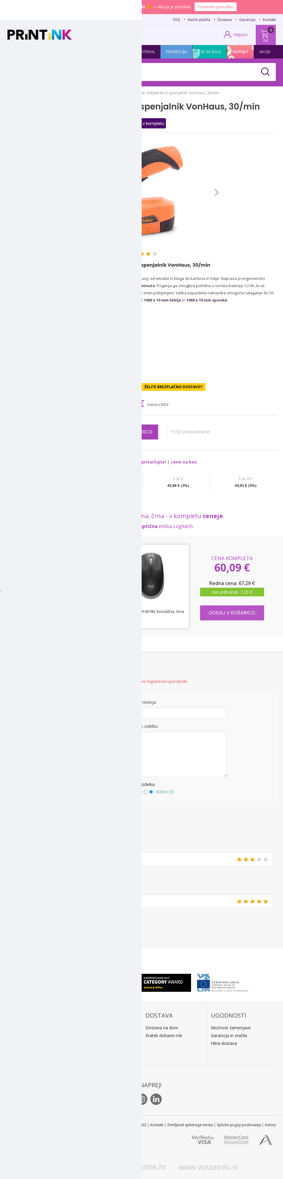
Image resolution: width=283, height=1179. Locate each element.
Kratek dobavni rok (164, 1035)
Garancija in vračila (229, 1035)
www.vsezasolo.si (208, 1167)
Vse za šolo (209, 51)
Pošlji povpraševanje (194, 431)
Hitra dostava (224, 1043)
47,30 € (129, 403)
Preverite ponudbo (216, 7)
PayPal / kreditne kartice (103, 1043)
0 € (265, 40)
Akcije (265, 51)
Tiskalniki (96, 51)
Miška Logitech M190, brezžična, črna (151, 611)
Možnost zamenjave (231, 1027)
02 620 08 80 (66, 19)
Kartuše (21, 51)
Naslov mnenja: (141, 702)
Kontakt (269, 19)
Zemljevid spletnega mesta (190, 1124)
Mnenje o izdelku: (141, 726)
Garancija (247, 19)
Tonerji (47, 51)
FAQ (176, 19)
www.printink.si (72, 1167)
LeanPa (87, 1051)
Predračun (90, 1035)
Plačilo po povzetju (98, 1027)
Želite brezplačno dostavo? (173, 386)
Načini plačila (199, 19)
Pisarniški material (136, 51)
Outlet (240, 51)
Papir (70, 51)
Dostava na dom (162, 1027)
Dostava (225, 19)
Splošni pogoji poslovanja (239, 1124)
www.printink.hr (139, 1167)
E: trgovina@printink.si (36, 1052)
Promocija (176, 51)
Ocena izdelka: (141, 784)
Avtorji (270, 1124)
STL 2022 (138, 1124)
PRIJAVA (240, 35)
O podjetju (25, 1060)
